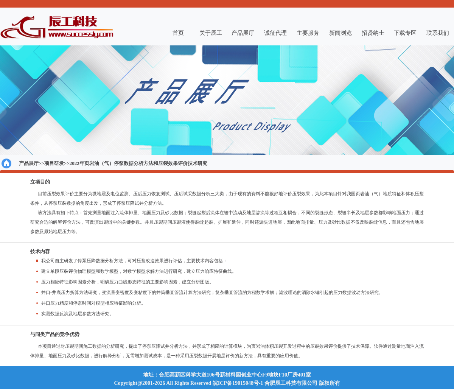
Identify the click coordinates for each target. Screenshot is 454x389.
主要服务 (308, 33)
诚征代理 (275, 33)
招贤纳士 (373, 33)
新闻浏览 (340, 33)
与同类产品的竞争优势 (54, 334)
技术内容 (40, 251)
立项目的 (40, 182)
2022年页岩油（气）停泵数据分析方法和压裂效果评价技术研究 (138, 163)
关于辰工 (210, 33)
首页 (178, 33)
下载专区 (405, 33)
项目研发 (54, 163)
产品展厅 (243, 33)
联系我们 (437, 33)
